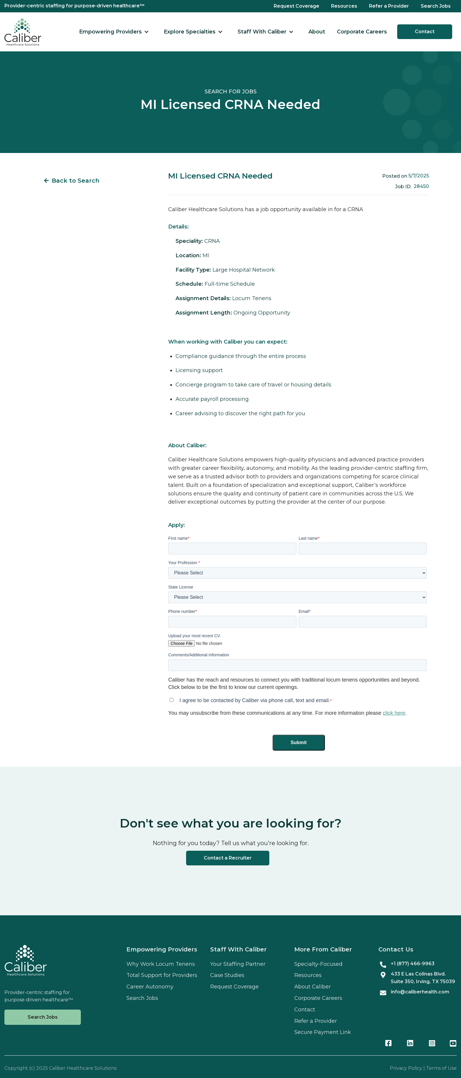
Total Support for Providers (161, 975)
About (316, 31)
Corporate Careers (362, 31)
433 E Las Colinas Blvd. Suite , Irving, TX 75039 (423, 977)
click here (394, 713)
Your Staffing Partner (237, 964)
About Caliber (312, 986)
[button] (114, 32)
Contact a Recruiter (228, 858)
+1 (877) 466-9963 (413, 963)
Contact (425, 31)
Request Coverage (296, 6)
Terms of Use (441, 1068)
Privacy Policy (406, 1068)
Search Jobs (436, 6)
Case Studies (227, 975)
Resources (344, 6)
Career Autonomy (149, 986)
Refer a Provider (389, 6)
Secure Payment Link (322, 1032)
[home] (22, 32)
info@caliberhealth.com (420, 992)
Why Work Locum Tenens (160, 964)
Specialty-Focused (318, 964)
